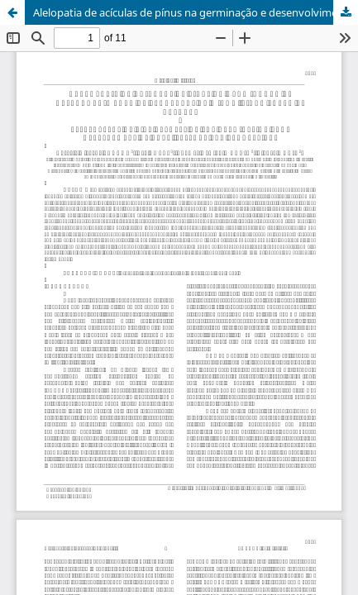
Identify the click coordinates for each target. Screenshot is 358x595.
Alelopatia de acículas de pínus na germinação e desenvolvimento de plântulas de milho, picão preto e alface (195, 12)
